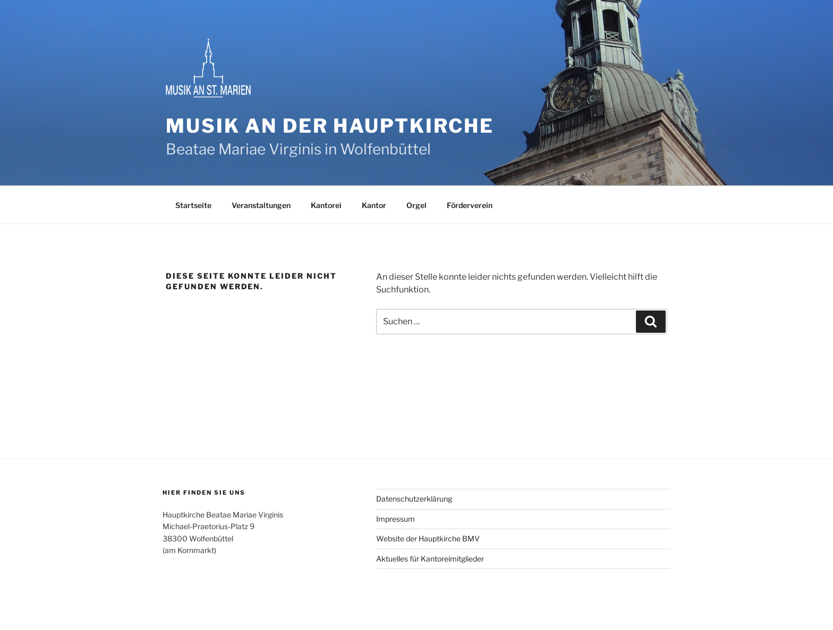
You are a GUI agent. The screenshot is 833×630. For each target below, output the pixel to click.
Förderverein (469, 205)
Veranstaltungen (261, 205)
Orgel (416, 205)
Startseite (193, 205)
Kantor (374, 205)
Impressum (395, 518)
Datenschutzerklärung (414, 498)
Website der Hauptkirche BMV (428, 538)
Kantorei (326, 205)
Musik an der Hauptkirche (330, 125)
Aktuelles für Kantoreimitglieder (430, 558)
